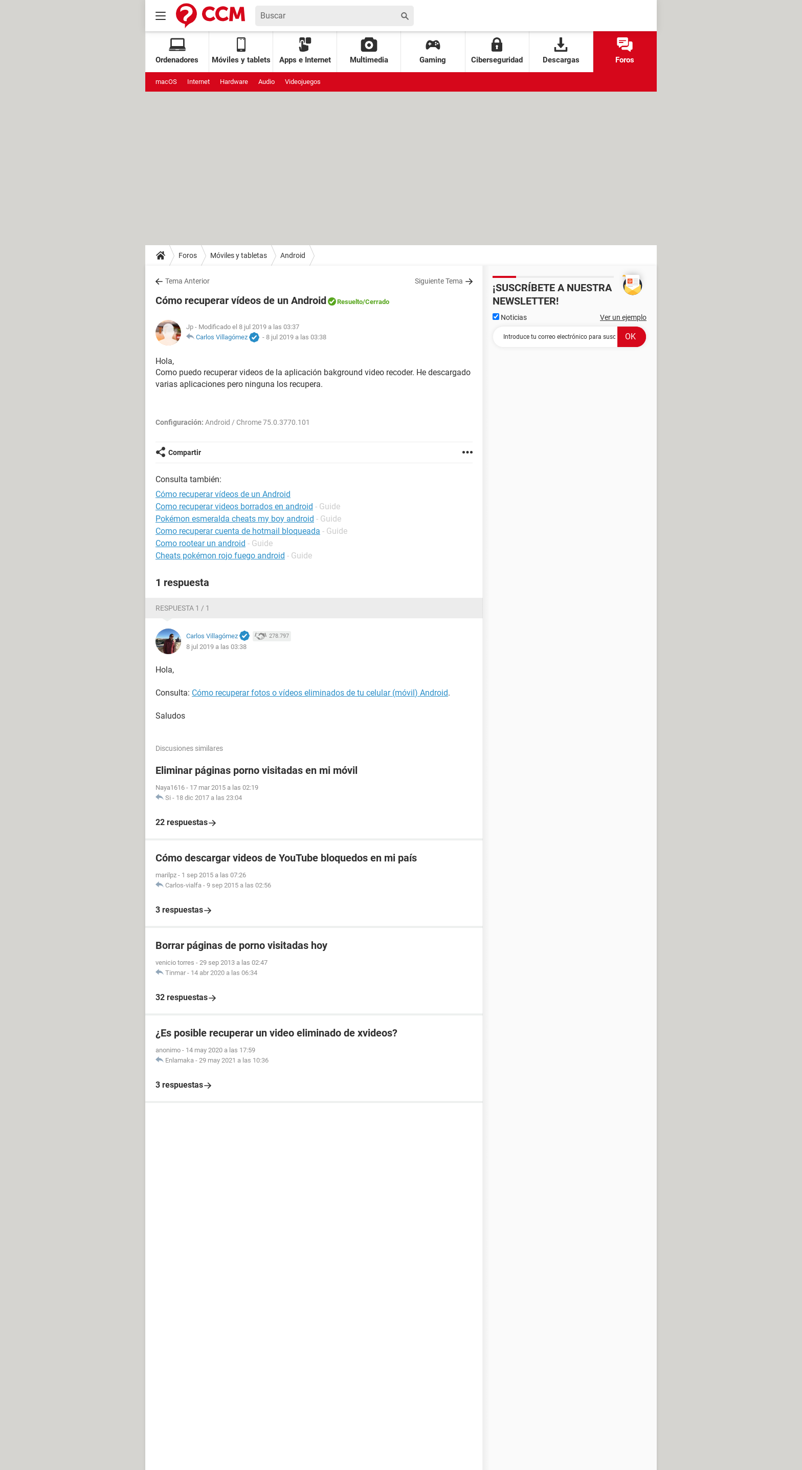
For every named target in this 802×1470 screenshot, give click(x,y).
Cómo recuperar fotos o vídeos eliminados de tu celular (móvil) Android (320, 693)
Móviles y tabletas (238, 255)
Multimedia (369, 50)
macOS (166, 81)
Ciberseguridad (497, 50)
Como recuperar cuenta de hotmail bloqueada (237, 531)
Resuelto (350, 302)
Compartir (184, 452)
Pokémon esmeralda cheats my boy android (234, 519)
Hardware (234, 81)
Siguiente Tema (439, 281)
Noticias (510, 317)
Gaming (432, 50)
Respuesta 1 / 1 (182, 608)
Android (292, 255)
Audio (266, 81)
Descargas (561, 50)
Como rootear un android (200, 543)
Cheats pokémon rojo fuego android (220, 555)
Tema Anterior (187, 281)
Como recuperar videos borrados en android (234, 506)
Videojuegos (303, 81)
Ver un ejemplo (623, 317)
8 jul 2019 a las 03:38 (296, 337)
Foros (624, 50)
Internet (198, 81)
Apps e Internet (305, 50)
